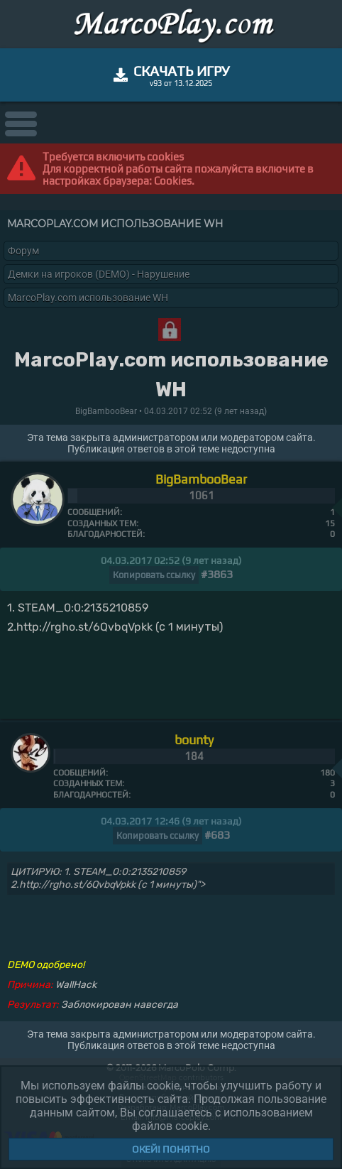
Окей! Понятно (171, 1149)
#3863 (217, 574)
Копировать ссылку (154, 575)
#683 (217, 835)
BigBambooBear (201, 479)
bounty (194, 739)
